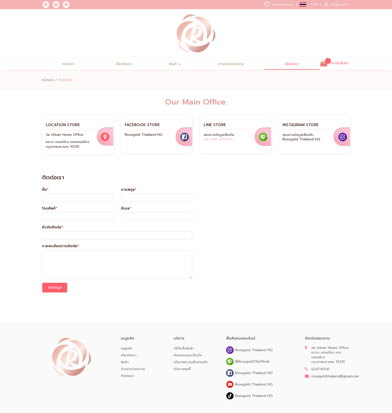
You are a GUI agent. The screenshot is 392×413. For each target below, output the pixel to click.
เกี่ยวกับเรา (123, 64)
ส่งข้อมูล (55, 287)
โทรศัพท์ (49, 208)
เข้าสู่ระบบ (335, 4)
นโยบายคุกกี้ (182, 368)
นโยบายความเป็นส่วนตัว (191, 362)
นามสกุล (128, 189)
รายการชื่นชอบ (278, 5)
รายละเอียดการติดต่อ (60, 246)
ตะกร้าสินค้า (339, 63)
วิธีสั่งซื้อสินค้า (184, 348)
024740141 (320, 369)
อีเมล (126, 208)
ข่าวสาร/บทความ (231, 64)
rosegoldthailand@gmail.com (335, 376)
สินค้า (175, 64)
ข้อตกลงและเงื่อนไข (188, 355)
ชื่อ (45, 189)
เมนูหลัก (126, 348)
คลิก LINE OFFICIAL (218, 139)
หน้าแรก (68, 64)
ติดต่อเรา (292, 64)
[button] (309, 4)
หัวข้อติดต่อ (52, 227)
